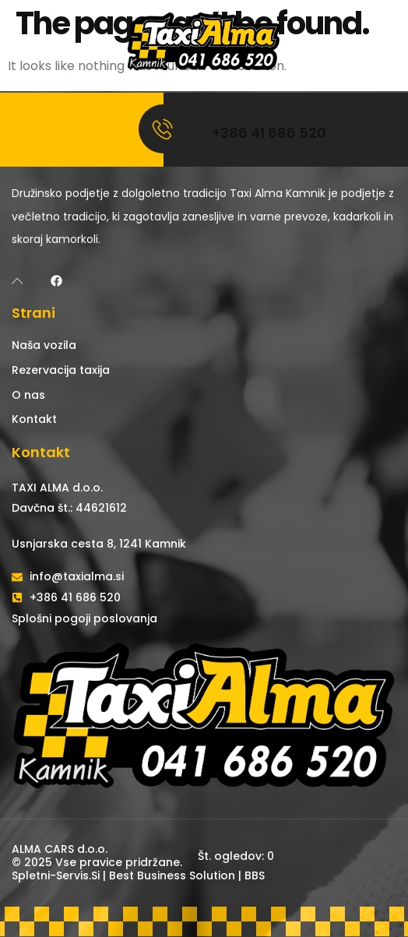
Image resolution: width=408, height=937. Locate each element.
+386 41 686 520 (269, 133)
